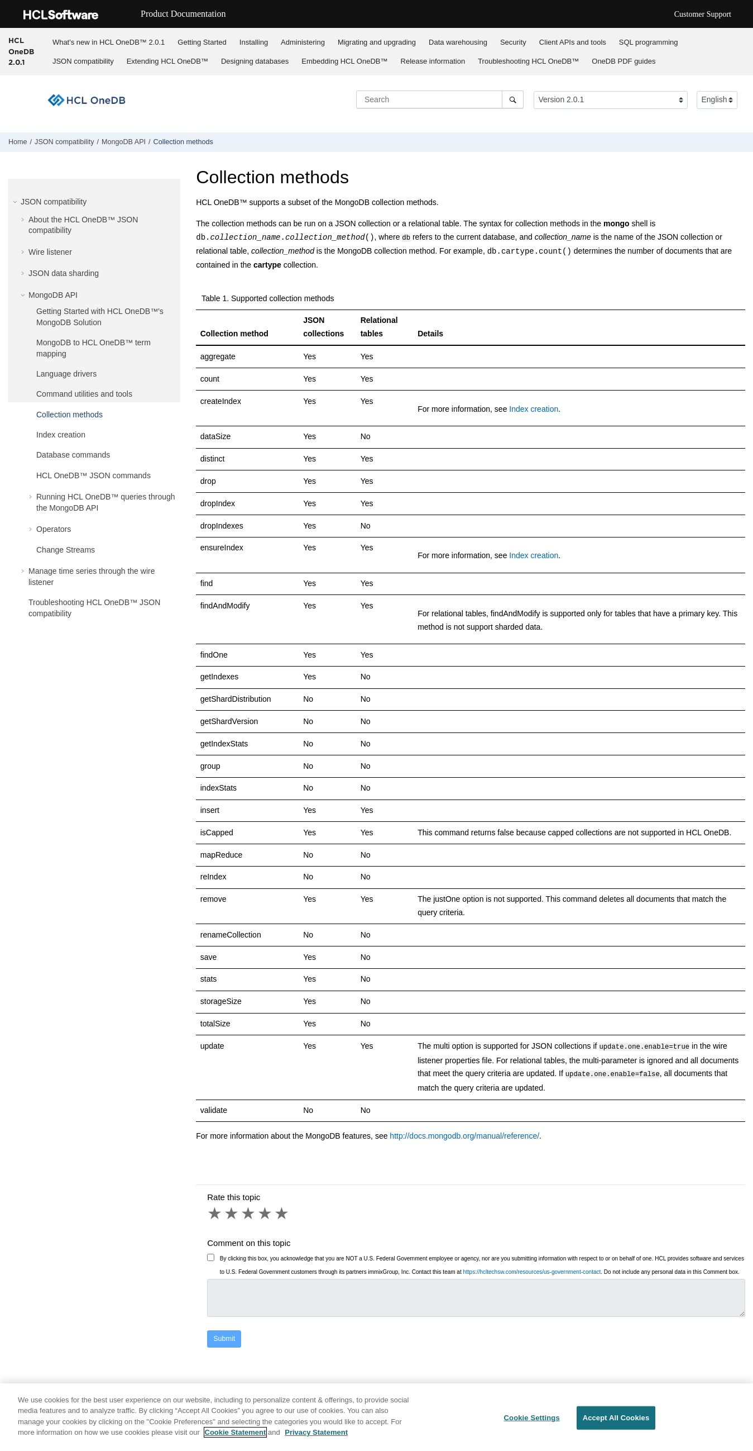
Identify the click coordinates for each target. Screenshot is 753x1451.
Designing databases (255, 61)
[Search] (513, 99)
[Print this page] (744, 144)
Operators (53, 529)
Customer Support (702, 14)
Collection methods (183, 142)
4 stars (265, 1210)
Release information (433, 61)
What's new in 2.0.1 (108, 42)
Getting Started (202, 42)
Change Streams (65, 549)
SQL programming (648, 42)
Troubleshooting (528, 61)
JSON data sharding (63, 273)
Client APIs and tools (572, 42)
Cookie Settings (532, 1418)
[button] (16, 202)
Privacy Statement (316, 1433)
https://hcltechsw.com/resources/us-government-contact (532, 1269)
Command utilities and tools (84, 393)
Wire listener (50, 252)
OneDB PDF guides (623, 61)
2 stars (232, 1210)
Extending (167, 61)
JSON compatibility (83, 61)
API (124, 142)
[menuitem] (108, 41)
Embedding (344, 61)
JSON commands (93, 475)
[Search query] (440, 99)
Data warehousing (458, 42)
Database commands (73, 454)
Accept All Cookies (616, 1418)
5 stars (282, 1210)
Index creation (60, 434)
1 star (215, 1210)
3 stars (249, 1210)
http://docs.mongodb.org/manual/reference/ (464, 1133)
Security (513, 42)
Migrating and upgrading (377, 42)
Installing (253, 42)
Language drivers (66, 373)
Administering (303, 42)
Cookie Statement (235, 1433)
